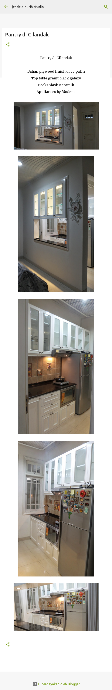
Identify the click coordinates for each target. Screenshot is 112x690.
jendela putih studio (28, 7)
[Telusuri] (106, 7)
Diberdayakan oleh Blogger (56, 684)
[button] (7, 45)
